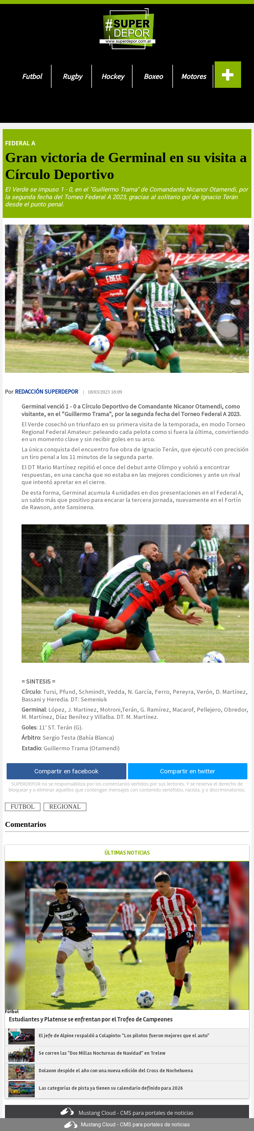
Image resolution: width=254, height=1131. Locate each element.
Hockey (112, 76)
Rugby (72, 76)
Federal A (20, 143)
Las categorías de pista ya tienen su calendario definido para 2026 (111, 1088)
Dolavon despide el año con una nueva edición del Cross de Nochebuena (116, 1071)
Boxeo (153, 76)
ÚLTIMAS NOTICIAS (127, 853)
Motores (193, 76)
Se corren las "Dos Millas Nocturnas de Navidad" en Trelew (102, 1053)
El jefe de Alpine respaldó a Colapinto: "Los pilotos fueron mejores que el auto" (124, 1036)
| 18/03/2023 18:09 (102, 392)
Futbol (32, 76)
